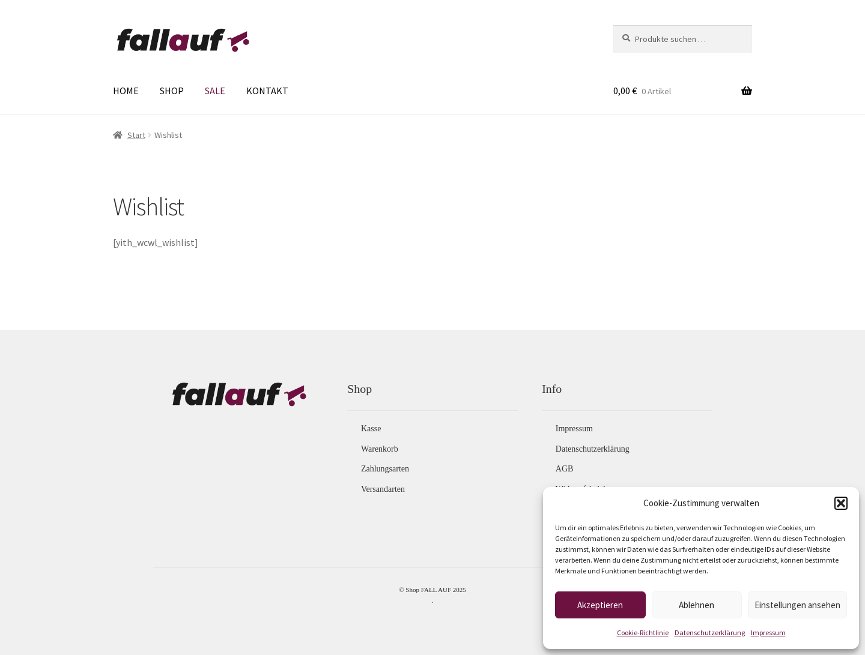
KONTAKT (267, 91)
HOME (126, 91)
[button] (841, 503)
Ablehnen (696, 605)
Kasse (371, 428)
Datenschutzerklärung (710, 632)
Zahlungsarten (385, 468)
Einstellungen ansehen (797, 605)
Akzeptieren (600, 605)
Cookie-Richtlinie (643, 632)
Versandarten (383, 489)
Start (136, 135)
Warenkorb (379, 448)
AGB (565, 468)
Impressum (768, 632)
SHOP (172, 91)
